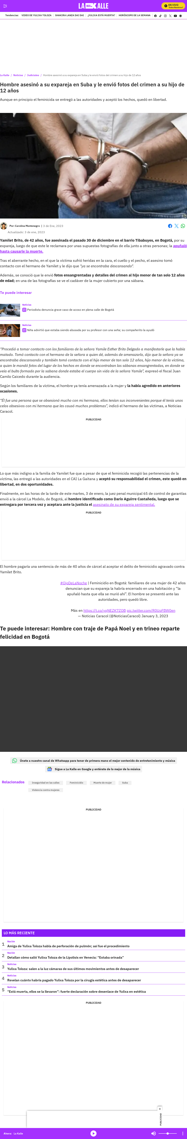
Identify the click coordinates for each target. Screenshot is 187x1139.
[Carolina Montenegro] (27, 226)
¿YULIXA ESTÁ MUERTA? (101, 15)
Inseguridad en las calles (45, 782)
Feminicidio (76, 782)
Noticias (18, 75)
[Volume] (168, 1133)
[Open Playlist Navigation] (182, 1133)
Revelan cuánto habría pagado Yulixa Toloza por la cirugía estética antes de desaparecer (74, 980)
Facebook (170, 226)
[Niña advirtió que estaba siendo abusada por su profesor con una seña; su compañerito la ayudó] (10, 330)
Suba (125, 782)
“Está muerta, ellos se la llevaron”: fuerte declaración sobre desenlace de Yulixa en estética (76, 991)
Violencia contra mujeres (45, 790)
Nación (11, 941)
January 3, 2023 (155, 615)
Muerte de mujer (103, 782)
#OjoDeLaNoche (73, 582)
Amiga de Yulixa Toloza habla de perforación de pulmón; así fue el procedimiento (68, 946)
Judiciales (33, 75)
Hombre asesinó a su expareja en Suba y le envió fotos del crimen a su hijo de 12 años (92, 75)
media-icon (93, 1133)
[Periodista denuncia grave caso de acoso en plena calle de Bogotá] (10, 310)
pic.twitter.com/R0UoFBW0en (151, 610)
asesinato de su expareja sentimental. (124, 504)
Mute (153, 1133)
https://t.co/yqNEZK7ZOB (104, 610)
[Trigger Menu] (5, 6)
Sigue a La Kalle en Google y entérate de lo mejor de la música (93, 769)
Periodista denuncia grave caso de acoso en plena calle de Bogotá (70, 309)
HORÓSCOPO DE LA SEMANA (134, 15)
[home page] (93, 6)
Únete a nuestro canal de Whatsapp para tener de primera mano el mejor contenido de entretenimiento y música (93, 760)
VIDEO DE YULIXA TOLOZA (36, 15)
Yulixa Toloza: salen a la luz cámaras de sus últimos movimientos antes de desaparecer (73, 969)
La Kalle (4, 75)
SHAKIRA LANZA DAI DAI (69, 15)
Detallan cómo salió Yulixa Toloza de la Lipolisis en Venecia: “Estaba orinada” (65, 957)
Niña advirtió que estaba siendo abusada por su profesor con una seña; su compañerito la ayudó (90, 330)
